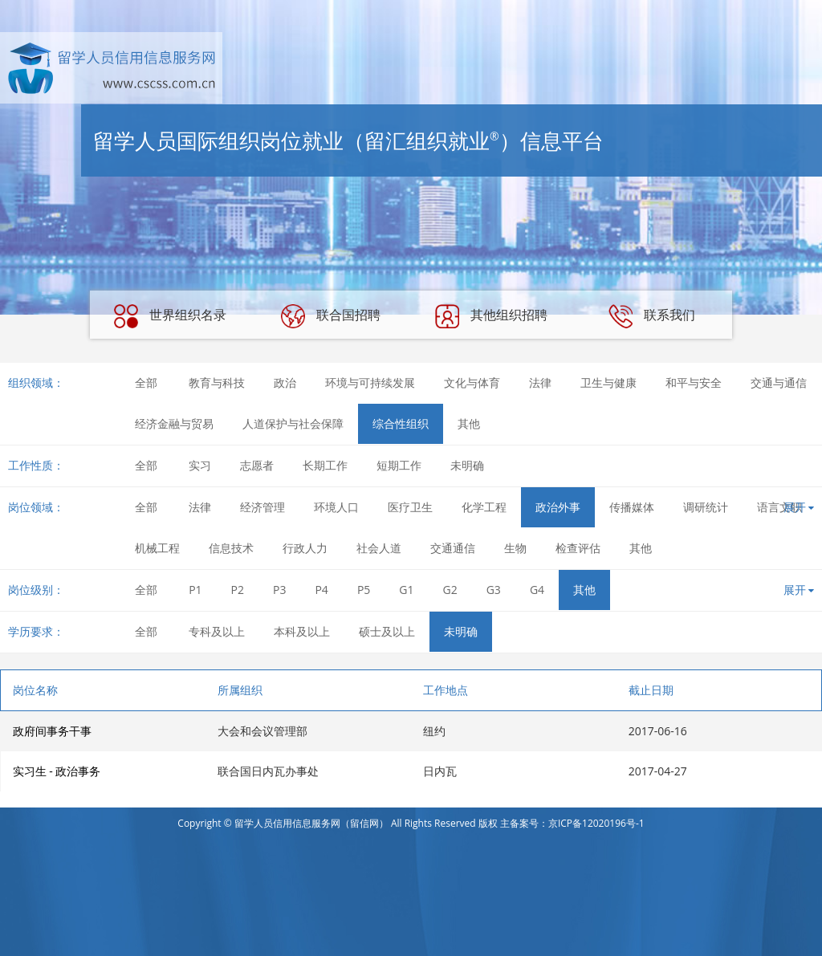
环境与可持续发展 (370, 382)
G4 (537, 589)
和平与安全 (693, 382)
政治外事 (557, 507)
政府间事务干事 (52, 730)
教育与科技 (217, 382)
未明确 (467, 465)
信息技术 (231, 547)
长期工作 (325, 465)
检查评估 (577, 547)
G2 (450, 589)
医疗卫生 (410, 507)
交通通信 (452, 547)
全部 (146, 382)
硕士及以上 (387, 631)
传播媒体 (631, 507)
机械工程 (157, 547)
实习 (200, 465)
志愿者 (257, 465)
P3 (279, 589)
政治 (285, 382)
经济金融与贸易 (174, 423)
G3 (493, 589)
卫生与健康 (608, 382)
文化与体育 (472, 382)
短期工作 (398, 465)
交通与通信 (779, 382)
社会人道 (378, 547)
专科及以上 (217, 631)
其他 (469, 423)
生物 (515, 547)
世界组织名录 (170, 316)
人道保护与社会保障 (293, 423)
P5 (363, 589)
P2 (237, 589)
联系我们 (651, 316)
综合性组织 (400, 423)
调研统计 (705, 507)
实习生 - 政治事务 (57, 771)
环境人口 (336, 507)
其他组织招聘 (491, 316)
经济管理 (262, 507)
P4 (321, 589)
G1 (406, 589)
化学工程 (484, 507)
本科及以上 (302, 631)
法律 (540, 382)
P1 (195, 589)
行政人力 (305, 547)
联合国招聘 (330, 316)
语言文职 (779, 507)
